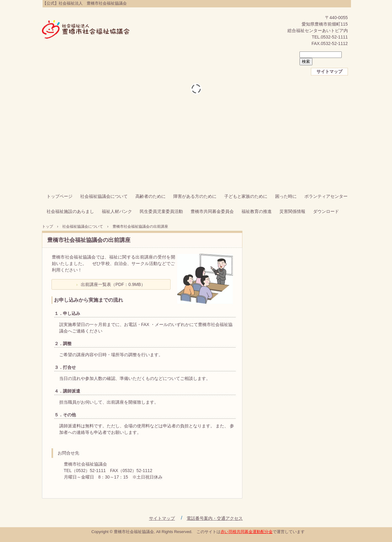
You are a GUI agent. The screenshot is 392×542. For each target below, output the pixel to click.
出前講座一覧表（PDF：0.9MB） (113, 284)
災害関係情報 (292, 211)
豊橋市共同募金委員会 (212, 211)
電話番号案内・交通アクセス (215, 518)
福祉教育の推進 (256, 211)
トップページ (59, 196)
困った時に (286, 196)
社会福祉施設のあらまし (70, 211)
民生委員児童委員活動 (161, 211)
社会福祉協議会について (104, 196)
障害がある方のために (195, 196)
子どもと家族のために (245, 196)
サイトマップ (329, 71)
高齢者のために (150, 196)
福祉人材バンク (117, 211)
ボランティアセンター (326, 196)
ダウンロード (326, 211)
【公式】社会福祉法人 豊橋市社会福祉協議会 (86, 30)
